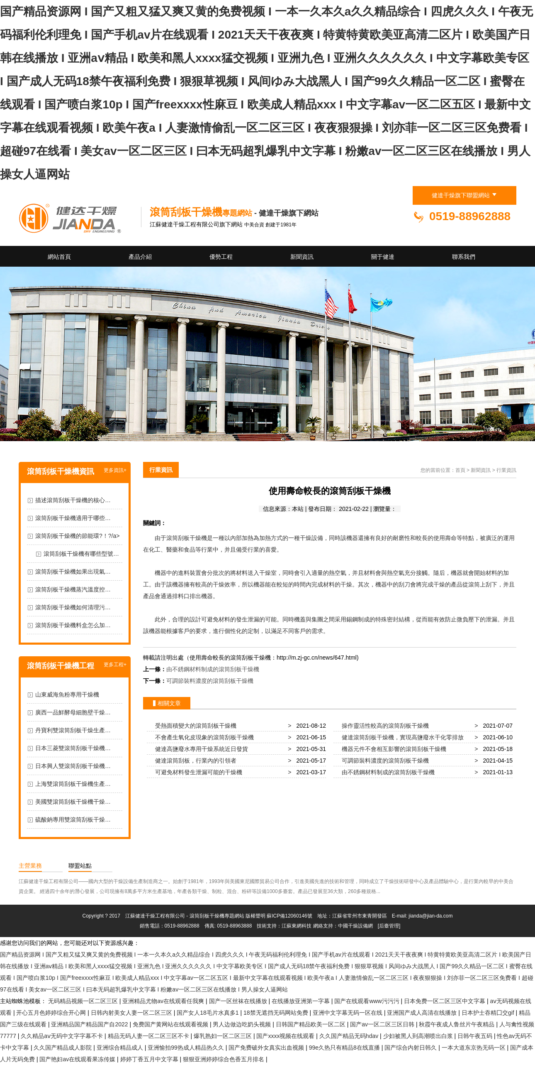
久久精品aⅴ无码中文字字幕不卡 (63, 1036)
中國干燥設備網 (355, 926)
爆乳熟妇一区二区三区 (223, 1036)
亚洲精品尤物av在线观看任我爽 (164, 1001)
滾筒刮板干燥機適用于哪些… (73, 518)
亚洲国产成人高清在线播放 (422, 1012)
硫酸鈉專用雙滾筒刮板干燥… (73, 819)
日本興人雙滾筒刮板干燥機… (73, 766)
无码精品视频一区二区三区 (83, 1001)
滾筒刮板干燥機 (186, 538)
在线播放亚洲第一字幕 (301, 1001)
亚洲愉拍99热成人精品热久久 (186, 1047)
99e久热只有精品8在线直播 (345, 1047)
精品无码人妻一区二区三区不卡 (149, 1036)
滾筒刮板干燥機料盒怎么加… (73, 625)
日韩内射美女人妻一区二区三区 (132, 1012)
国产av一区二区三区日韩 (383, 1024)
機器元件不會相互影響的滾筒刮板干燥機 (392, 749)
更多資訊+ (115, 470)
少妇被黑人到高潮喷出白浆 (419, 1036)
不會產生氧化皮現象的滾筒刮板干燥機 (203, 737)
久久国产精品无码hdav (349, 1036)
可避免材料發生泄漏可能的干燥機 (197, 772)
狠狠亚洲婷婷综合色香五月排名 (224, 1059)
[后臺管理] (389, 926)
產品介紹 (140, 256)
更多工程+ (115, 664)
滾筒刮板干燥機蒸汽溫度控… (73, 589)
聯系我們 (463, 256)
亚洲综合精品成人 (121, 1047)
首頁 (460, 470)
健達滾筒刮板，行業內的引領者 (194, 760)
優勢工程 (221, 256)
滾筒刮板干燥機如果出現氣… (73, 571)
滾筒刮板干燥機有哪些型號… (81, 553)
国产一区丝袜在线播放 (239, 1001)
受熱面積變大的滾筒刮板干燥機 (194, 725)
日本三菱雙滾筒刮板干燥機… (73, 748)
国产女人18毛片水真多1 (208, 1012)
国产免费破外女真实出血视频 (267, 1047)
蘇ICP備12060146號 (289, 916)
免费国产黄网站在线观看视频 (171, 1024)
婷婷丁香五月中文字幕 (150, 1059)
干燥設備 (311, 538)
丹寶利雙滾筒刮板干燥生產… (73, 730)
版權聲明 (255, 916)
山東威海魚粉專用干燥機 (67, 694)
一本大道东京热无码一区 (474, 1047)
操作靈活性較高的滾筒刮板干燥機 (383, 725)
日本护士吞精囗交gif (489, 1012)
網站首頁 (59, 256)
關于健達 (382, 256)
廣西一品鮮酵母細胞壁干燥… (73, 712)
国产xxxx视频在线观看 (286, 1036)
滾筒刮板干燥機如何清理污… (73, 607)
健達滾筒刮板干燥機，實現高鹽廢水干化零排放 (401, 737)
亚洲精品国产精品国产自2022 (90, 1024)
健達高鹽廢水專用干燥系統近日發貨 (200, 749)
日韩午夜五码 (475, 1036)
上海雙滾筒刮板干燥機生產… (73, 783)
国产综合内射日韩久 (411, 1047)
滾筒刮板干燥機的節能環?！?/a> (77, 535)
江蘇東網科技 (296, 926)
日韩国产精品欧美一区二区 (311, 1024)
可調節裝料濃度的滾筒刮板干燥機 (209, 680)
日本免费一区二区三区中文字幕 (445, 1001)
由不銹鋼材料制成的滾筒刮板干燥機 (212, 669)
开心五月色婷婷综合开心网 (52, 1012)
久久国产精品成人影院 (63, 1047)
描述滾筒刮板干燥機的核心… (73, 500)
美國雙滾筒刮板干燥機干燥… (73, 801)
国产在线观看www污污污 (367, 1001)
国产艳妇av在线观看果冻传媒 (78, 1059)
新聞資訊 (302, 256)
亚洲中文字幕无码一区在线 (348, 1012)
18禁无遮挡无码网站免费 (276, 1012)
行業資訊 (161, 469)
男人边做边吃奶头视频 (242, 1024)
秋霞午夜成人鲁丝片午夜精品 (457, 1024)
